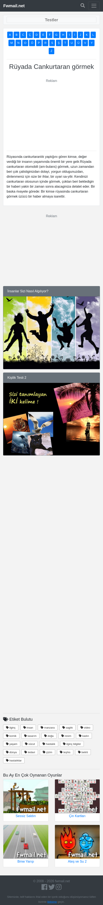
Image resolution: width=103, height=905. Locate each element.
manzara (47, 727)
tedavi (29, 752)
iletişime (52, 901)
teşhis (65, 752)
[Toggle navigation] (94, 6)
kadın (84, 735)
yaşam (11, 744)
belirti (83, 752)
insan (28, 727)
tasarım (30, 735)
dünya (11, 752)
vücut (30, 744)
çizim (47, 752)
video (85, 727)
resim (66, 735)
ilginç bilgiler (72, 744)
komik (11, 735)
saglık (67, 727)
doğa (49, 735)
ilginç (10, 727)
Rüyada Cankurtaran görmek (51, 66)
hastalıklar (14, 760)
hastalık (49, 744)
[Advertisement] (52, 112)
